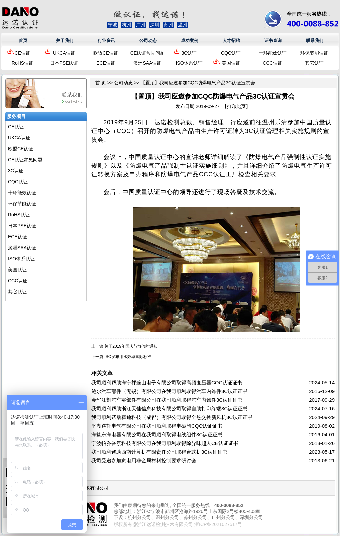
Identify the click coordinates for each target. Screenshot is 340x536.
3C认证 (189, 53)
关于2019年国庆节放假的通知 (130, 346)
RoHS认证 (22, 63)
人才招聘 (231, 40)
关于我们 (64, 40)
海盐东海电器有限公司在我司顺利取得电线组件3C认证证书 (157, 434)
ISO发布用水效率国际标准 (127, 356)
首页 (23, 40)
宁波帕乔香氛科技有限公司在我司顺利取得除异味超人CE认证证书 (164, 443)
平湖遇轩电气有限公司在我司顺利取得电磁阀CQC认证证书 (156, 426)
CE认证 (22, 53)
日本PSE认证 (64, 63)
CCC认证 (272, 63)
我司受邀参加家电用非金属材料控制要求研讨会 (143, 460)
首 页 (100, 82)
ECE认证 (105, 63)
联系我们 (314, 40)
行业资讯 (106, 40)
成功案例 (189, 40)
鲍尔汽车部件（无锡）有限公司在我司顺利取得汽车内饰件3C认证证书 (169, 391)
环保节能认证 (314, 53)
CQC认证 (231, 53)
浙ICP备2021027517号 (218, 524)
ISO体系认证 (189, 63)
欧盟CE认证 (105, 53)
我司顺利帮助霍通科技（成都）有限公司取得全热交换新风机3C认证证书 (172, 417)
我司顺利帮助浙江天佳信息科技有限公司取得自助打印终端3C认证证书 (169, 408)
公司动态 (148, 40)
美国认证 (231, 63)
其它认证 (314, 63)
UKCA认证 (64, 53)
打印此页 (236, 106)
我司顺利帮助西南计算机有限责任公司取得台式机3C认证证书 (159, 452)
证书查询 (273, 40)
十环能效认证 (273, 53)
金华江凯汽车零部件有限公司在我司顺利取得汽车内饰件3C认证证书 (167, 400)
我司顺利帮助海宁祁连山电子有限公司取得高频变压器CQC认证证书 (166, 382)
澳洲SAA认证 (147, 63)
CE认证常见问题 (147, 53)
